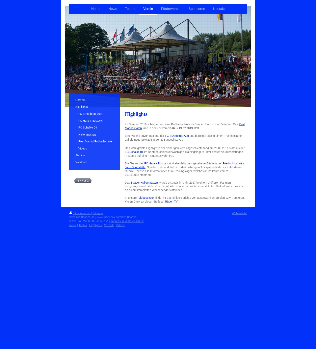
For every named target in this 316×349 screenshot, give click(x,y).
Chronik (109, 225)
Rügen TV (171, 201)
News (72, 225)
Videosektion (146, 197)
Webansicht (239, 213)
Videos (120, 225)
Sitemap (98, 213)
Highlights (95, 225)
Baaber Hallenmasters (145, 182)
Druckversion (80, 213)
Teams (83, 225)
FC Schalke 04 (134, 152)
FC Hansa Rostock (156, 163)
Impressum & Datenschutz (127, 221)
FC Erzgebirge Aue (177, 135)
